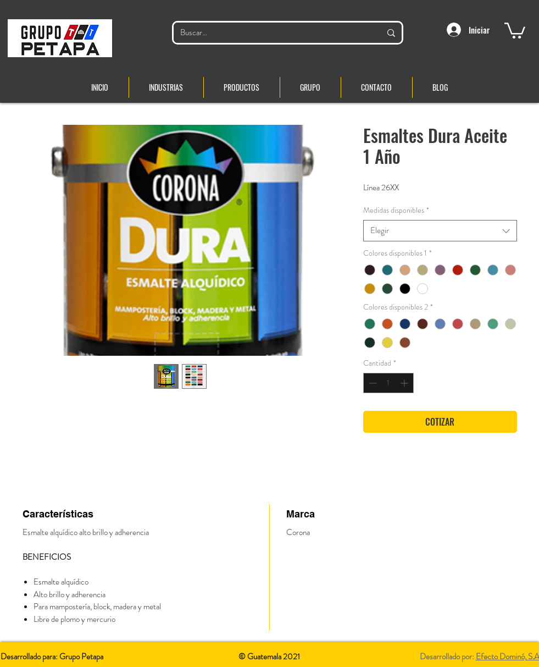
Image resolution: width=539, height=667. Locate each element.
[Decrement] (372, 383)
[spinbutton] (388, 383)
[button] (514, 29)
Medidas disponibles (396, 210)
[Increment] (405, 383)
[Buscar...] (272, 33)
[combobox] (440, 230)
